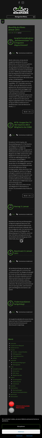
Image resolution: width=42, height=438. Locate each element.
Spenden (12, 386)
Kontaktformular (17, 369)
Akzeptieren (21, 426)
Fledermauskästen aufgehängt (22, 303)
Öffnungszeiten (17, 354)
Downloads (16, 384)
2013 (14, 32)
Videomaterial (17, 381)
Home (10, 32)
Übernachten (14, 388)
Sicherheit (13, 360)
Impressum (19, 435)
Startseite (13, 343)
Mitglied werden (17, 375)
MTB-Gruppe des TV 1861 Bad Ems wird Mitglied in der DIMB (23, 124)
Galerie (12, 377)
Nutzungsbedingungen (19, 362)
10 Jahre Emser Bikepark (17, 345)
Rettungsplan (16, 364)
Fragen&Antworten (18, 356)
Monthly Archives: (16, 28)
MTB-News (16, 373)
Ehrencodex (16, 371)
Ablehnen (21, 431)
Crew (11, 367)
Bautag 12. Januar (21, 206)
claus (13, 53)
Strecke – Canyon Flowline (20, 352)
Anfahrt (15, 358)
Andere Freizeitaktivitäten (20, 392)
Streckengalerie (17, 379)
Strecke (12, 350)
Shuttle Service (14, 347)
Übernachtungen (17, 390)
